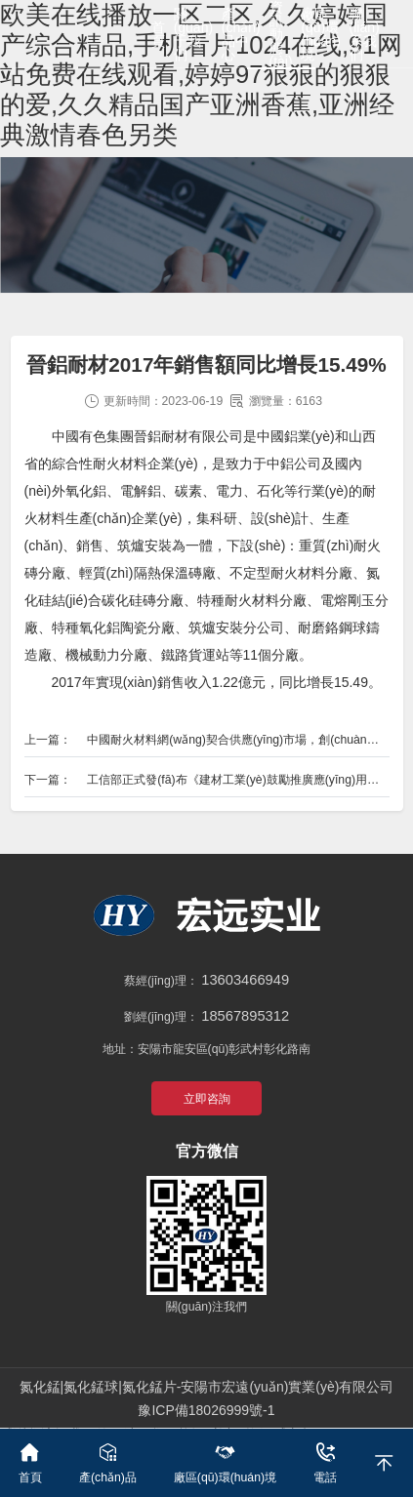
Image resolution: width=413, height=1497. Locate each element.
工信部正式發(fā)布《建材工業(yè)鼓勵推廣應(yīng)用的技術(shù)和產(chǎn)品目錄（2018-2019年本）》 (238, 780)
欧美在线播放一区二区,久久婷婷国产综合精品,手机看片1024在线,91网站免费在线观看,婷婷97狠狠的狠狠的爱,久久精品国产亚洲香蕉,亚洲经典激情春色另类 (201, 74)
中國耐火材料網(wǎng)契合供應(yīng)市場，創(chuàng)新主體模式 (238, 740)
